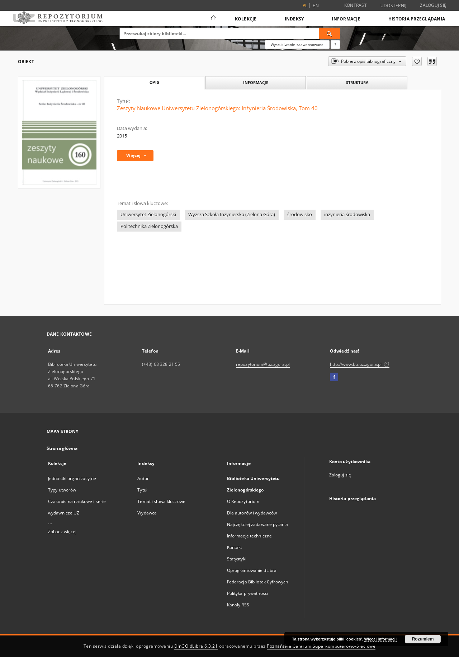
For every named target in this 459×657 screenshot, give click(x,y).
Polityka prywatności (247, 593)
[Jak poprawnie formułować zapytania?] (335, 44)
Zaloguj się (433, 5)
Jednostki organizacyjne (72, 478)
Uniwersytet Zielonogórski (148, 214)
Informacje (346, 19)
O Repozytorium (243, 501)
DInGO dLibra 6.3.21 (196, 646)
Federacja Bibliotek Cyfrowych (257, 582)
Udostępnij (393, 6)
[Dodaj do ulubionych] (417, 61)
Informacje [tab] (255, 82)
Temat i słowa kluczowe (161, 501)
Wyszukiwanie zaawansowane (297, 44)
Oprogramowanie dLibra (252, 570)
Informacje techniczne (249, 536)
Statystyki (236, 559)
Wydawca (147, 513)
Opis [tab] (154, 82)
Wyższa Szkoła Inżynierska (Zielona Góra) (231, 214)
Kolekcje (246, 19)
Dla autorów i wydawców (252, 513)
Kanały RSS (238, 605)
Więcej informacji (380, 639)
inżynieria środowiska (347, 214)
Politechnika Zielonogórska (149, 226)
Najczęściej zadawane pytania (257, 524)
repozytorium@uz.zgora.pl (263, 364)
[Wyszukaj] (329, 33)
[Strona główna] (213, 19)
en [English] (316, 5)
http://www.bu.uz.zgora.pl (359, 364)
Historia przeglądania (416, 19)
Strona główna (62, 448)
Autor (143, 478)
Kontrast (355, 5)
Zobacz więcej (62, 531)
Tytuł (142, 490)
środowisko (299, 214)
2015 (122, 136)
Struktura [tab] (357, 82)
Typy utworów (62, 490)
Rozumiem (423, 639)
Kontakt (234, 547)
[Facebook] (334, 377)
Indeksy (294, 19)
